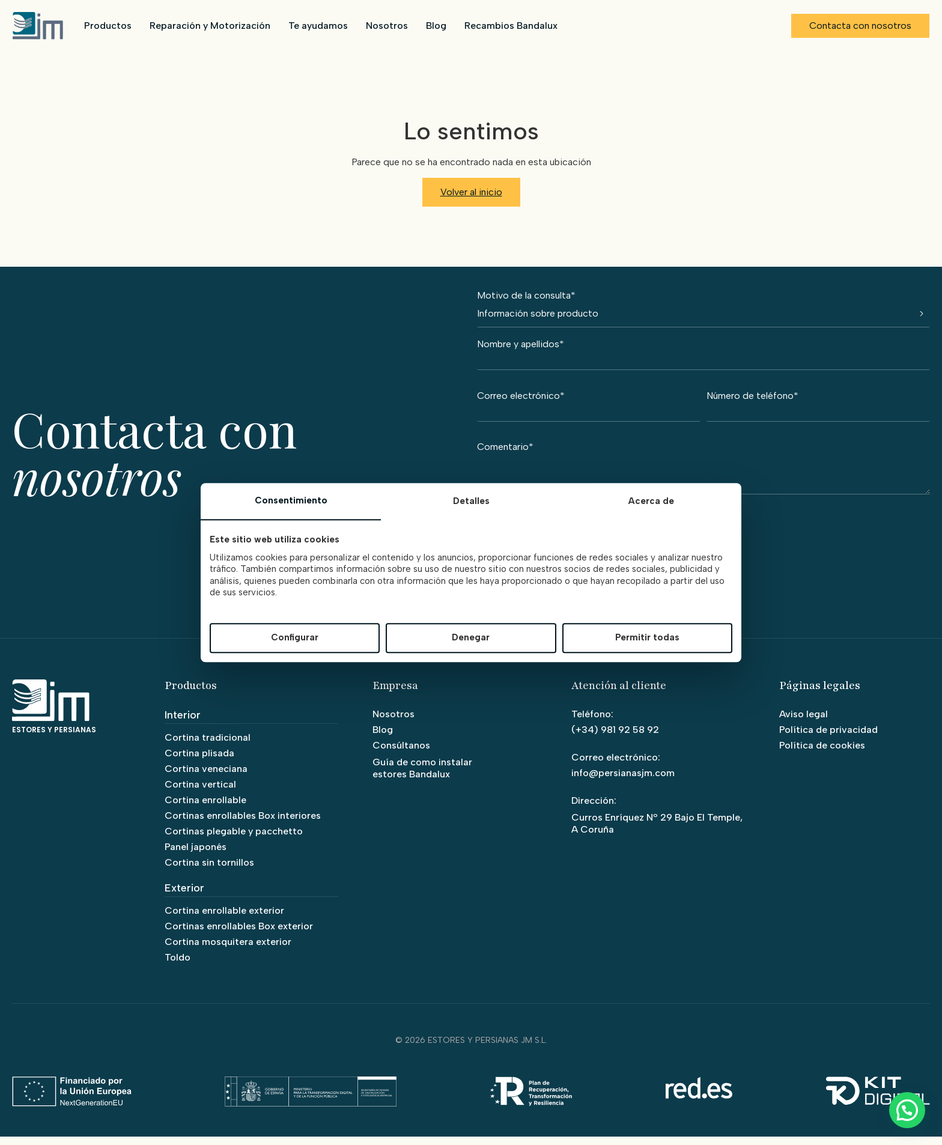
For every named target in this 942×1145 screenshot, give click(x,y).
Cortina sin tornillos (209, 870)
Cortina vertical (200, 792)
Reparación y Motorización (209, 25)
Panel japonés (195, 855)
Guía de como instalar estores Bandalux (422, 776)
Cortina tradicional (208, 746)
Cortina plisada (199, 761)
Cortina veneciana (206, 777)
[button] (906, 1109)
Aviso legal (803, 722)
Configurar (294, 638)
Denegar (471, 638)
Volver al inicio (471, 192)
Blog (435, 25)
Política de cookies (822, 753)
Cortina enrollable (205, 808)
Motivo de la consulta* (703, 309)
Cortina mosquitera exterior (228, 950)
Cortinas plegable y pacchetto (234, 839)
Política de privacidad (828, 738)
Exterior (184, 896)
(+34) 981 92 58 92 (615, 738)
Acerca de (651, 501)
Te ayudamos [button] (317, 25)
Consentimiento (291, 500)
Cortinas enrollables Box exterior (239, 934)
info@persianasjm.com (623, 781)
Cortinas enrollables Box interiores (243, 824)
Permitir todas (647, 638)
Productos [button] (107, 25)
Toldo (177, 965)
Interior (183, 723)
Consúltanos (401, 753)
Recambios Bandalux (510, 25)
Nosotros (386, 25)
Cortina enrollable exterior (224, 919)
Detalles (471, 501)
